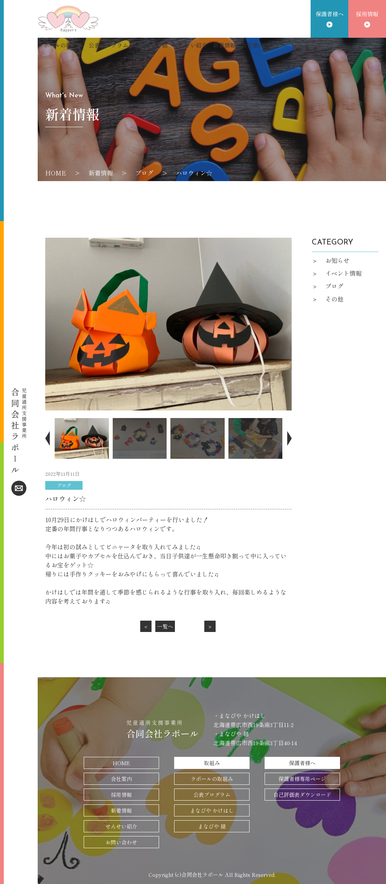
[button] (49, 438)
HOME (55, 172)
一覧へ (165, 626)
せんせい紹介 (190, 45)
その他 (334, 298)
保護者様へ (330, 14)
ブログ (144, 172)
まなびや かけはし (212, 810)
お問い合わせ (121, 842)
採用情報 (367, 14)
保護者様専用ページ (302, 779)
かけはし (145, 45)
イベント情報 (343, 273)
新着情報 (224, 45)
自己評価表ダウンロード (302, 794)
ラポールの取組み (60, 45)
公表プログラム (108, 45)
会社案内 (252, 45)
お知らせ (337, 260)
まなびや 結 (212, 826)
